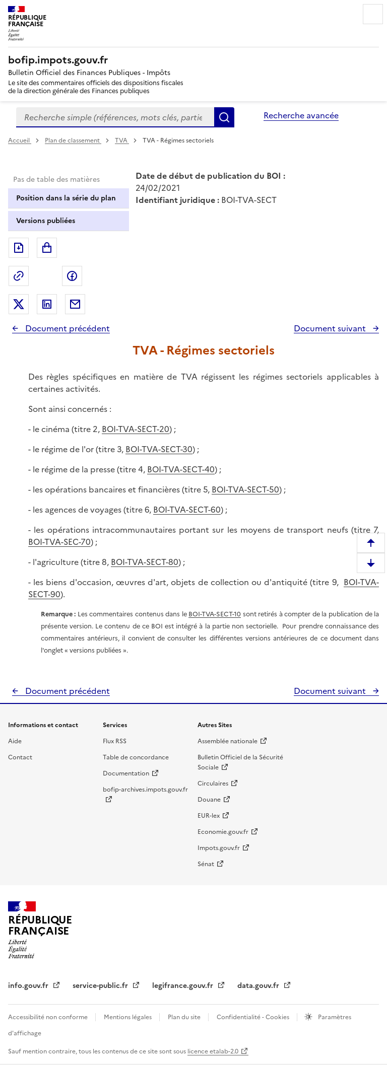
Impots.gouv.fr (219, 848)
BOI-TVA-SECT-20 (135, 429)
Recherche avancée (301, 115)
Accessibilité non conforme (48, 1017)
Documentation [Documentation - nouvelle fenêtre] (126, 773)
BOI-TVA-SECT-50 (245, 489)
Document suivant (331, 328)
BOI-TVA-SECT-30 (158, 449)
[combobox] (115, 117)
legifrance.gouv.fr (183, 985)
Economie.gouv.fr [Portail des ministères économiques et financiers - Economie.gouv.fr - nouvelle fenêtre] (223, 831)
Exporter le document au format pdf (19, 248)
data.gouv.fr (259, 985)
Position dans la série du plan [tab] (66, 198)
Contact (20, 757)
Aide (15, 741)
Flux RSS (114, 741)
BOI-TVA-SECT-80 (144, 562)
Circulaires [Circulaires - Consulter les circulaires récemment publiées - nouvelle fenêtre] (213, 783)
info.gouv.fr (29, 985)
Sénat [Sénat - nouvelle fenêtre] (206, 864)
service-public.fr (101, 985)
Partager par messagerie (75, 304)
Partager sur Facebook (72, 276)
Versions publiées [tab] (45, 221)
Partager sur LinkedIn (47, 304)
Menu (373, 14)
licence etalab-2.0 (212, 1051)
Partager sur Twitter (19, 304)
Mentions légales (128, 1017)
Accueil (19, 140)
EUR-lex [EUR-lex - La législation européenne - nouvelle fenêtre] (209, 815)
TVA (122, 140)
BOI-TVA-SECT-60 (187, 510)
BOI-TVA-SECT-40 (181, 469)
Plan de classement (73, 140)
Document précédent (66, 328)
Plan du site (185, 1017)
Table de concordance (136, 757)
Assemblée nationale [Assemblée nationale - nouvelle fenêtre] (227, 741)
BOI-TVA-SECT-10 (214, 614)
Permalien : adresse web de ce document (19, 276)
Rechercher (224, 117)
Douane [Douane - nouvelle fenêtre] (209, 799)
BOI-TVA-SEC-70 (59, 542)
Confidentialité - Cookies (254, 1017)
